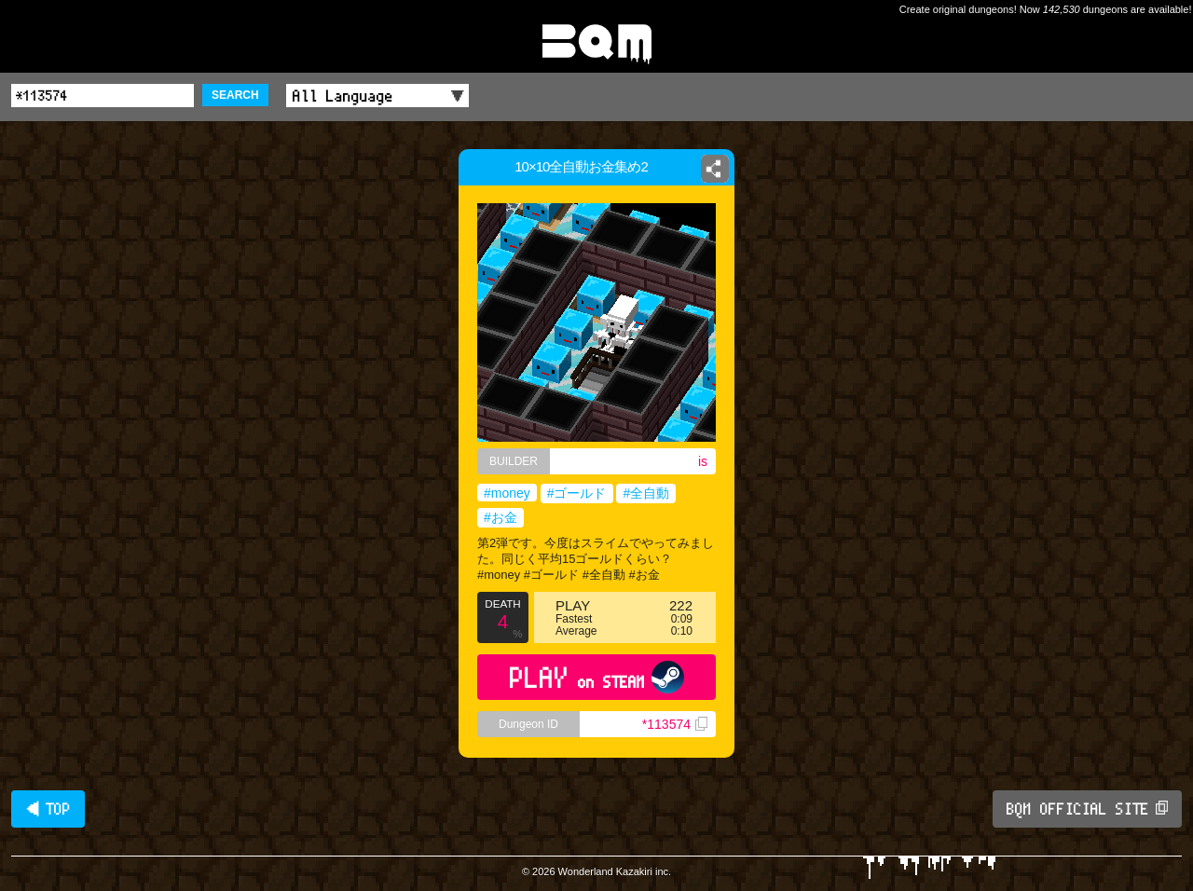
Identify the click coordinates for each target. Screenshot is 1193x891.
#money (507, 493)
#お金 (500, 517)
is (702, 461)
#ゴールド (577, 493)
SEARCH (235, 95)
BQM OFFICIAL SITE (1087, 809)
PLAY (597, 677)
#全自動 (646, 493)
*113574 (674, 724)
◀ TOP (48, 809)
